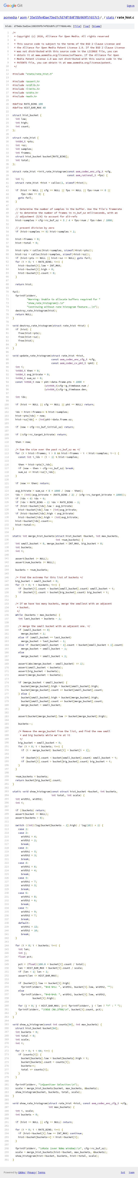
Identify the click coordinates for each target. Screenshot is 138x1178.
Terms (41, 1172)
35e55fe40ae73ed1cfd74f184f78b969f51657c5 (64, 17)
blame (96, 26)
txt (123, 1172)
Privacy (31, 1172)
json (131, 1172)
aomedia (10, 17)
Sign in (130, 5)
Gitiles (21, 1172)
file (77, 26)
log (86, 26)
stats (110, 17)
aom (23, 17)
